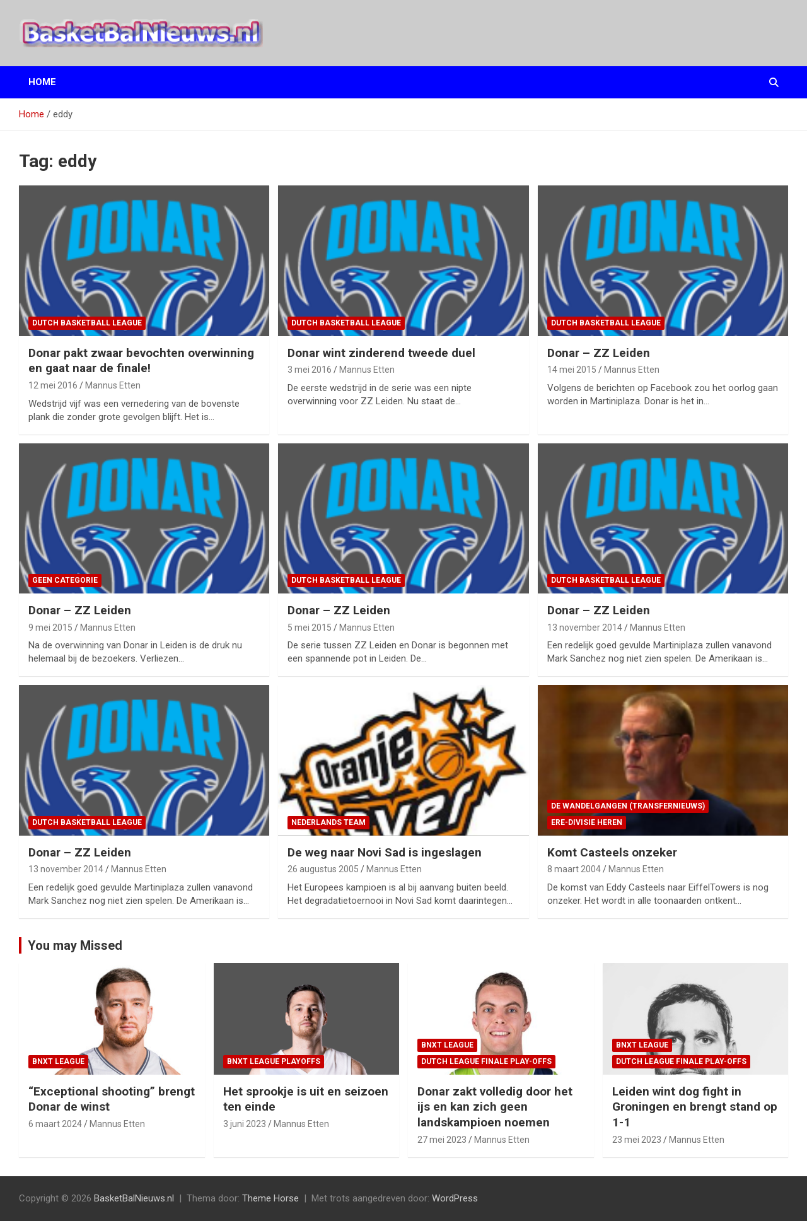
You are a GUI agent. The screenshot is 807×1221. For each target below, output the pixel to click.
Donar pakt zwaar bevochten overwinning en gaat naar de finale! (141, 361)
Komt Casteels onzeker (612, 852)
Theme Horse (270, 1198)
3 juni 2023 (244, 1124)
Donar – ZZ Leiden (598, 353)
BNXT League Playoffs (273, 1061)
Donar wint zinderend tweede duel (381, 353)
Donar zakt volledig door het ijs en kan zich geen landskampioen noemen (494, 1107)
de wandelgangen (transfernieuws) (628, 806)
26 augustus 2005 (323, 869)
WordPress (455, 1198)
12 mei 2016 (53, 385)
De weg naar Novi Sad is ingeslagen (384, 852)
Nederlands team (328, 822)
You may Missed (75, 945)
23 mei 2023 (636, 1140)
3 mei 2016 (309, 370)
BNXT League (58, 1061)
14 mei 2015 (571, 370)
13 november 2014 (584, 627)
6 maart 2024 (55, 1124)
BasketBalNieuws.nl (134, 1198)
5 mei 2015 (309, 627)
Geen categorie (65, 580)
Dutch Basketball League (87, 322)
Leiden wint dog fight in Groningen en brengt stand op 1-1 (694, 1107)
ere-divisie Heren (586, 822)
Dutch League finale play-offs (486, 1061)
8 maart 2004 (574, 869)
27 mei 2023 (442, 1140)
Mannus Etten (113, 385)
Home (42, 82)
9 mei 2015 (50, 627)
